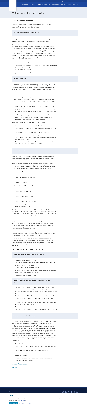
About (48, 1)
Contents (20, 364)
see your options (28, 403)
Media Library (60, 1)
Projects (63, 4)
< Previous (14, 364)
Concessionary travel (70, 4)
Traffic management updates (73, 1)
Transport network (56, 4)
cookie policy (22, 400)
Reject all (21, 403)
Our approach (25, 4)
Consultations (55, 1)
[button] (77, 4)
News (51, 1)
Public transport (33, 4)
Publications (66, 1)
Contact (10, 392)
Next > (25, 364)
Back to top (15, 368)
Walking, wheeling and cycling (44, 4)
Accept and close (13, 403)
